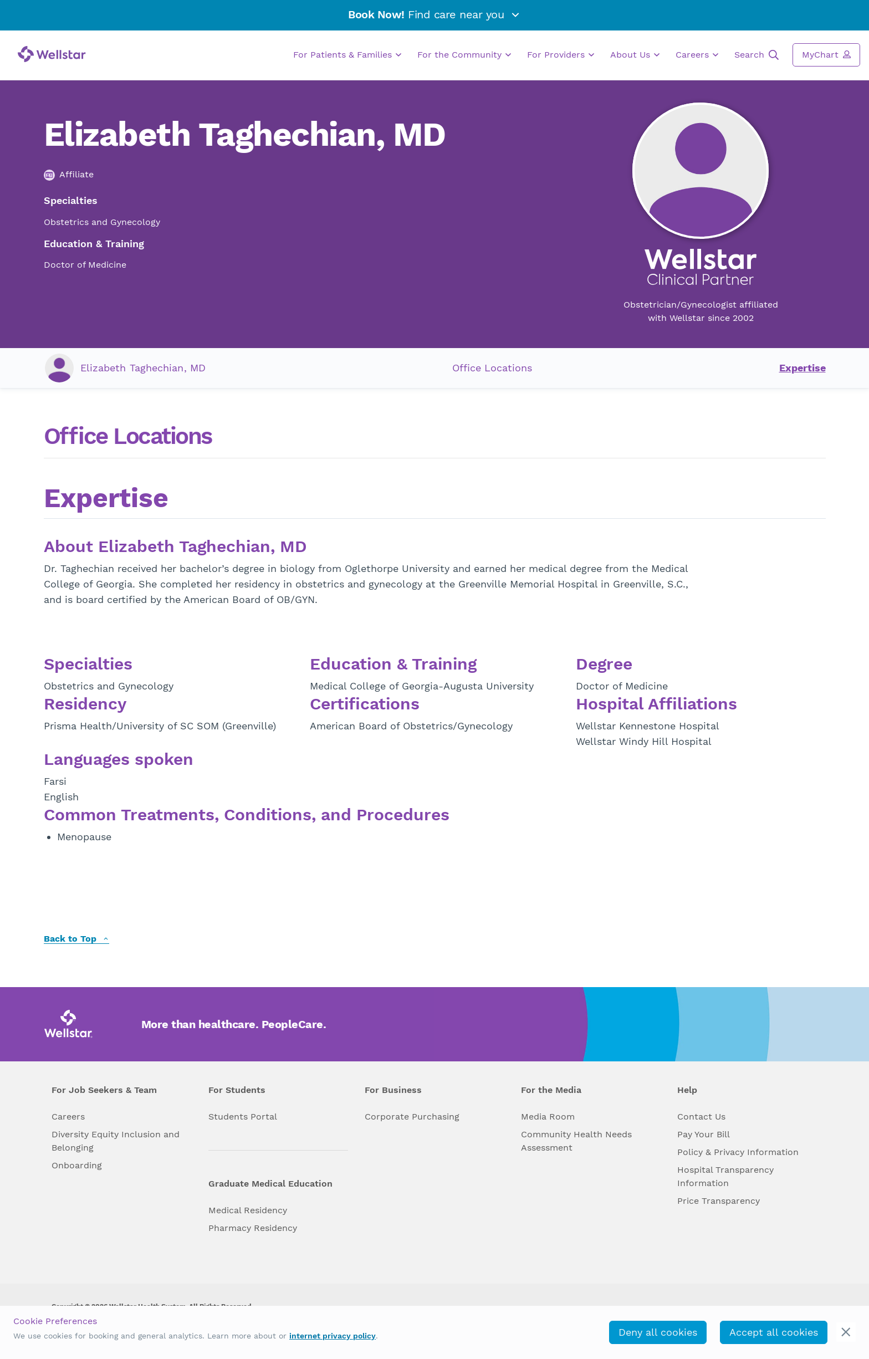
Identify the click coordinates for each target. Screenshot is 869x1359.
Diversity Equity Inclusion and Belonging (116, 1141)
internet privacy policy (332, 1335)
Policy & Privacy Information (738, 1152)
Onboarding (77, 1165)
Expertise (802, 368)
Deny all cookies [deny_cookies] (657, 1332)
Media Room (548, 1116)
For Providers (560, 54)
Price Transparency (718, 1200)
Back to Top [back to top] (76, 939)
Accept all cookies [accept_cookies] (773, 1332)
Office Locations (492, 368)
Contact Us (701, 1116)
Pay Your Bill (703, 1134)
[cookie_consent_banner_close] (846, 1332)
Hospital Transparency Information (725, 1176)
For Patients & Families (347, 54)
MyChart (826, 54)
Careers (697, 54)
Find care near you (434, 14)
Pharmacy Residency (252, 1228)
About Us (635, 54)
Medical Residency (247, 1210)
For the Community (464, 54)
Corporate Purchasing (412, 1116)
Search (756, 54)
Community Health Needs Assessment (576, 1141)
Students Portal (242, 1116)
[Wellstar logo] (52, 54)
